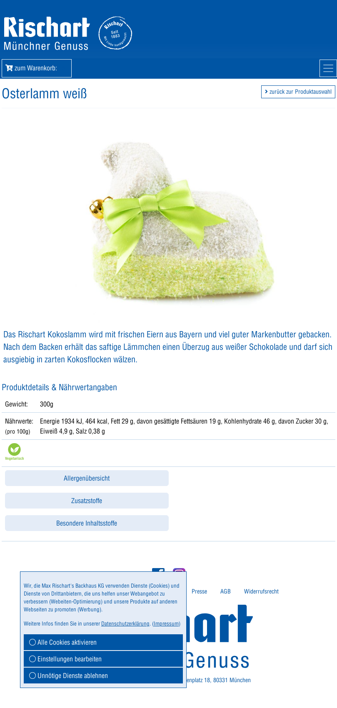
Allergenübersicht (87, 478)
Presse (199, 591)
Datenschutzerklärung (125, 623)
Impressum (166, 623)
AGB (225, 591)
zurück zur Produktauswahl (298, 91)
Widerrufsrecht (261, 591)
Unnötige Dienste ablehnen (68, 675)
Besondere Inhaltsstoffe (86, 523)
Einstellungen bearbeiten (65, 659)
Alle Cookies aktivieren (63, 642)
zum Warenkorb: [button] (36, 68)
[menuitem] (199, 591)
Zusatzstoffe (86, 500)
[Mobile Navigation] (328, 68)
